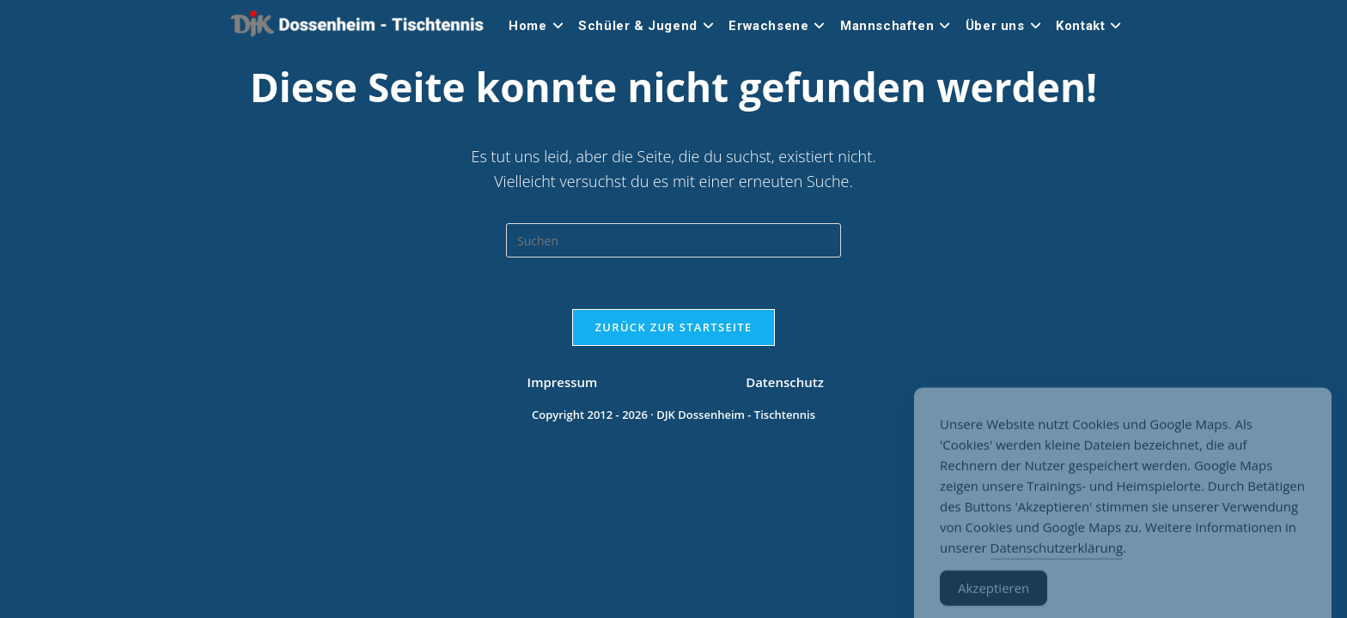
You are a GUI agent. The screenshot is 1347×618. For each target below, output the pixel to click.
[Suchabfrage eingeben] (673, 240)
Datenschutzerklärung (1057, 560)
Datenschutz (785, 566)
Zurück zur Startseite (674, 327)
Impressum (562, 566)
